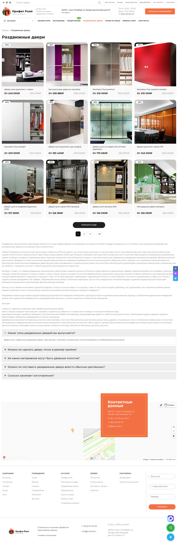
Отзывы (5, 486)
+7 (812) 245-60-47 (126, 14)
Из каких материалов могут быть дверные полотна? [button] (42, 358)
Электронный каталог (129, 482)
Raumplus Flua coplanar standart (152, 89)
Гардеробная (38, 490)
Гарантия (94, 490)
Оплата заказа (96, 482)
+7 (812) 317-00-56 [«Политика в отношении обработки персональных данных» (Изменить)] (89, 526)
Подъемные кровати (70, 503)
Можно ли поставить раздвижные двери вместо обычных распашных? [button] (54, 367)
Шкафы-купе (66, 478)
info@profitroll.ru (115, 426)
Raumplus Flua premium (104, 89)
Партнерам (125, 473)
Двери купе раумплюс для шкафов (65, 147)
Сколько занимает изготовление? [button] (29, 375)
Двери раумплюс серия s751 (150, 147)
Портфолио (7, 482)
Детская (35, 499)
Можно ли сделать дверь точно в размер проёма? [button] (40, 349)
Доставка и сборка (98, 486)
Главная (5, 30)
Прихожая (36, 495)
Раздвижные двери (69, 486)
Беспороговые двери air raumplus (64, 89)
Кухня (34, 478)
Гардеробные (67, 490)
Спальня (35, 486)
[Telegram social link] (10, 2)
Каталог (65, 473)
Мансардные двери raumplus (150, 207)
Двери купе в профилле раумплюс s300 (20, 208)
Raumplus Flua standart (15, 147)
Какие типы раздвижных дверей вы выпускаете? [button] (39, 333)
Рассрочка (95, 478)
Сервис (94, 473)
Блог (4, 495)
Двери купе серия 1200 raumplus (64, 207)
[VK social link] (3, 2)
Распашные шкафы (69, 482)
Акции (5, 490)
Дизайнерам (125, 478)
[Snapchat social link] (7, 2)
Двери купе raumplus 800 (105, 207)
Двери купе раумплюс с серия (18, 89)
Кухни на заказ (67, 495)
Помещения (38, 473)
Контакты (6, 478)
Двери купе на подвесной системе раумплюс (109, 148)
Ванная (35, 482)
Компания (7, 473)
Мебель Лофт (67, 499)
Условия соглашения (47, 535)
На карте (66, 12)
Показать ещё (89, 225)
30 (99, 234)
